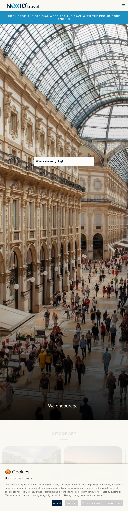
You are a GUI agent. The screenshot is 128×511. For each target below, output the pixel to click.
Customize (71, 503)
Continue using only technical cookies (102, 503)
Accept (57, 503)
